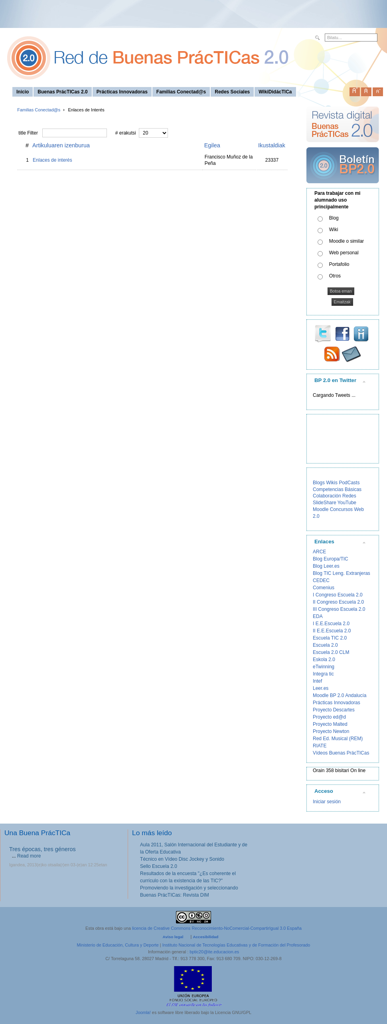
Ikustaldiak (271, 145)
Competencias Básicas (337, 489)
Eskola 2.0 (324, 659)
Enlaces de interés (52, 160)
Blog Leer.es (326, 566)
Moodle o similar (346, 241)
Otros (335, 276)
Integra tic (323, 674)
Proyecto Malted (330, 724)
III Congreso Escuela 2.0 (339, 609)
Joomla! (143, 1012)
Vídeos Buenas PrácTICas (341, 753)
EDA (318, 616)
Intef (317, 681)
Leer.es (320, 688)
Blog (334, 218)
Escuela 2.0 (325, 645)
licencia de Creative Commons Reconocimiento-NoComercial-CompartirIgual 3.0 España (217, 928)
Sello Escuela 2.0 (158, 866)
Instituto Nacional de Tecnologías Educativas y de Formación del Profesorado (236, 945)
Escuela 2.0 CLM (331, 652)
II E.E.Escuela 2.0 (332, 631)
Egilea (212, 145)
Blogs (319, 482)
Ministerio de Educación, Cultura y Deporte (118, 945)
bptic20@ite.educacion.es (214, 951)
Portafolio (339, 264)
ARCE (319, 552)
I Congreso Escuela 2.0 (338, 595)
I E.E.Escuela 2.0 (331, 623)
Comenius (323, 587)
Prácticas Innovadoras (336, 702)
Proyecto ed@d (329, 717)
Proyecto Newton (331, 731)
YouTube (347, 502)
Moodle (320, 509)
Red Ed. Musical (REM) (338, 738)
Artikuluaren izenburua (61, 145)
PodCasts (349, 482)
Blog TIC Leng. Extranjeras (341, 573)
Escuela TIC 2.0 (330, 638)
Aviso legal (173, 937)
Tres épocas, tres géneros (42, 849)
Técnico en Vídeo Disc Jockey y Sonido (182, 859)
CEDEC (321, 580)
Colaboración (327, 496)
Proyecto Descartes (334, 710)
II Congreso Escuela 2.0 (338, 602)
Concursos (341, 509)
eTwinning (323, 666)
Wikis (332, 482)
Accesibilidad (205, 937)
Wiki (333, 229)
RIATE (319, 746)
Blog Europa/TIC (330, 559)
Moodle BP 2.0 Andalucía (340, 695)
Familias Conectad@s (38, 109)
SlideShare (324, 502)
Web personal (344, 253)
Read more (29, 856)
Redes (349, 496)
